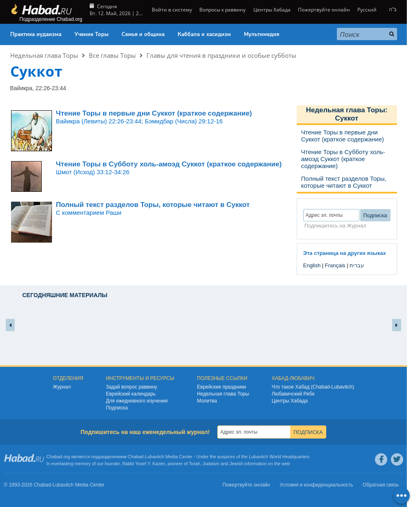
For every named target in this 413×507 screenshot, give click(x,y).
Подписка (117, 408)
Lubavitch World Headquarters (279, 456)
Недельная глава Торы (44, 55)
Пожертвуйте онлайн (324, 9)
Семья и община (143, 34)
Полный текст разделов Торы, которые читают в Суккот (153, 205)
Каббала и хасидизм (204, 34)
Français (335, 265)
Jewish (236, 463)
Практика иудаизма (35, 34)
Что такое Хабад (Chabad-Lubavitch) (313, 387)
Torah (194, 463)
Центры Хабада (272, 9)
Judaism (211, 463)
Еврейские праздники (221, 387)
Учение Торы (91, 34)
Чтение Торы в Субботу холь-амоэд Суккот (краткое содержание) (169, 164)
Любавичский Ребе (293, 394)
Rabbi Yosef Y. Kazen (143, 463)
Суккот (347, 118)
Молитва (207, 401)
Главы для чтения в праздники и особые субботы (221, 55)
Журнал (62, 387)
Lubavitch (154, 456)
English (312, 265)
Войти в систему (171, 9)
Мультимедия (261, 34)
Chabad (136, 456)
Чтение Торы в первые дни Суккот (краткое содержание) (154, 113)
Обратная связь (381, 485)
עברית (357, 265)
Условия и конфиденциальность (316, 485)
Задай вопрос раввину (131, 387)
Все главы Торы (112, 55)
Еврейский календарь (131, 394)
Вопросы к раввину (222, 9)
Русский (367, 9)
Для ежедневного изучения (137, 401)
